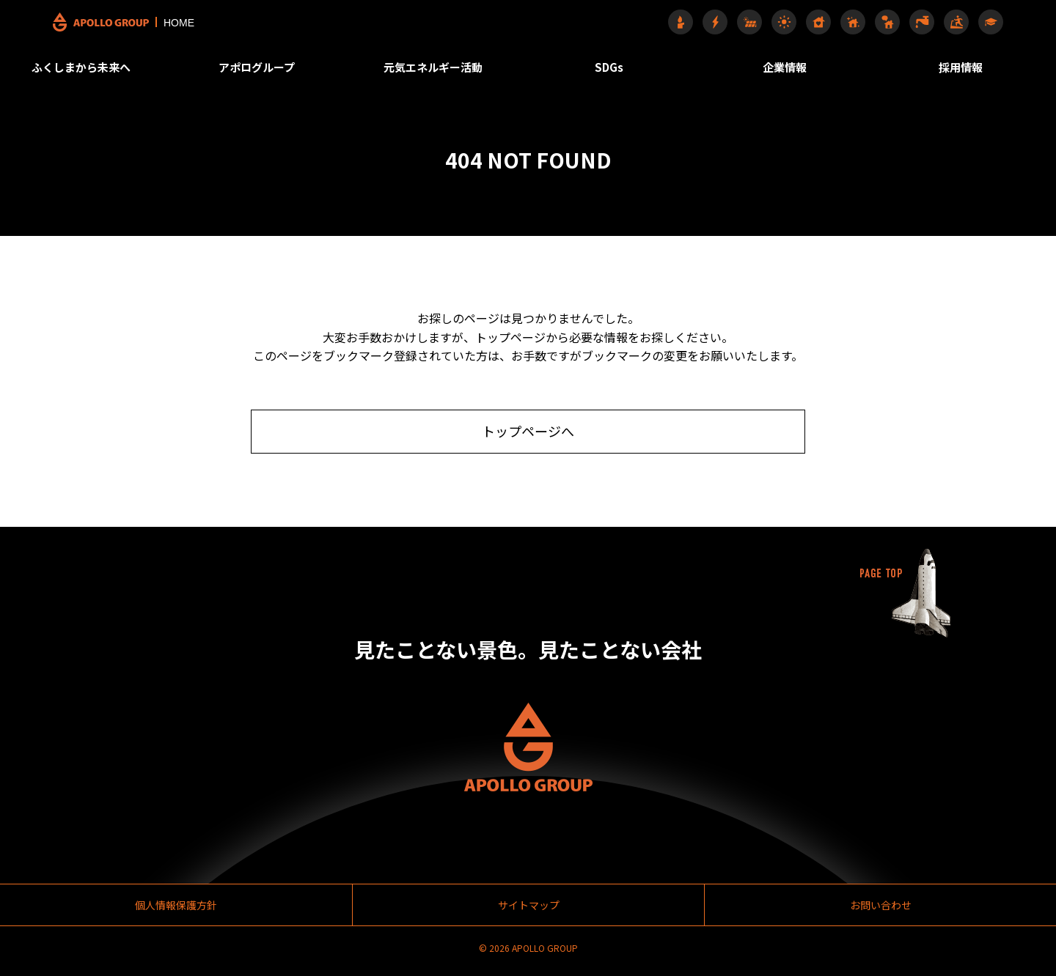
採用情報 (954, 62)
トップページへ (528, 433)
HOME (142, 20)
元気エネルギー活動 (443, 62)
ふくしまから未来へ (101, 62)
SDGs (613, 62)
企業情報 (783, 62)
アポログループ (271, 62)
